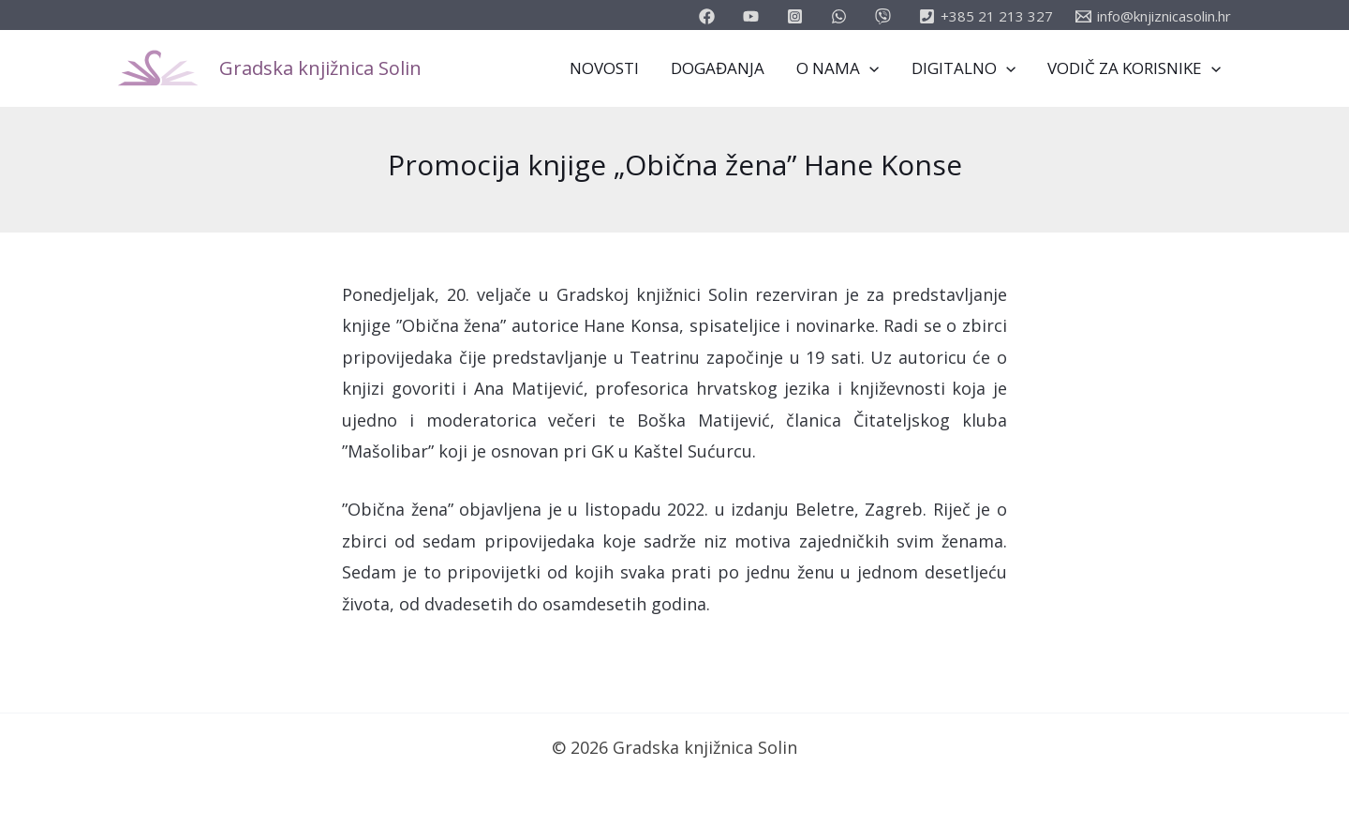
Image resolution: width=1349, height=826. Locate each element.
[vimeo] (885, 16)
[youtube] (753, 16)
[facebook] (709, 16)
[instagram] (797, 16)
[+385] (986, 16)
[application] (869, 68)
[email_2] (841, 16)
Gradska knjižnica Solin (320, 68)
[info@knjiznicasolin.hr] (1153, 16)
